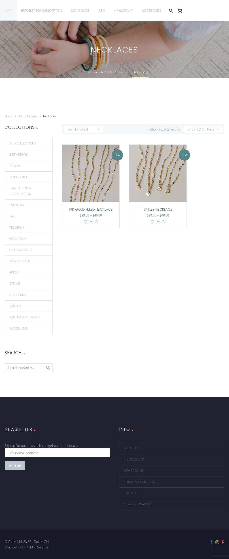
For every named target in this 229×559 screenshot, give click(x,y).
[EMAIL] (57, 452)
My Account (123, 10)
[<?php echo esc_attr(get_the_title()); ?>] (91, 222)
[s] (29, 367)
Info (101, 10)
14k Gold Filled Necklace (90, 209)
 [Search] (48, 368)
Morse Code (151, 10)
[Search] (170, 10)
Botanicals (18, 177)
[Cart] (181, 10)
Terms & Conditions (140, 482)
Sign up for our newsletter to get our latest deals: (41, 445)
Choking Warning (138, 504)
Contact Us (134, 470)
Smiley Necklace (158, 209)
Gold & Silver (20, 250)
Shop (8, 10)
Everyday (17, 205)
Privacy (130, 493)
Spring (14, 283)
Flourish (16, 227)
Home (9, 116)
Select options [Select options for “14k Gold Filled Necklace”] (85, 222)
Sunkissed (17, 295)
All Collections (28, 116)
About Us (131, 448)
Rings (14, 272)
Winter (15, 306)
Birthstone (18, 154)
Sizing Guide (80, 10)
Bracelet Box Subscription (41, 10)
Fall (12, 216)
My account (134, 459)
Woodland (18, 328)
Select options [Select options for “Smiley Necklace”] (153, 222)
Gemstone (17, 238)
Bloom (15, 166)
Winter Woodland (24, 317)
